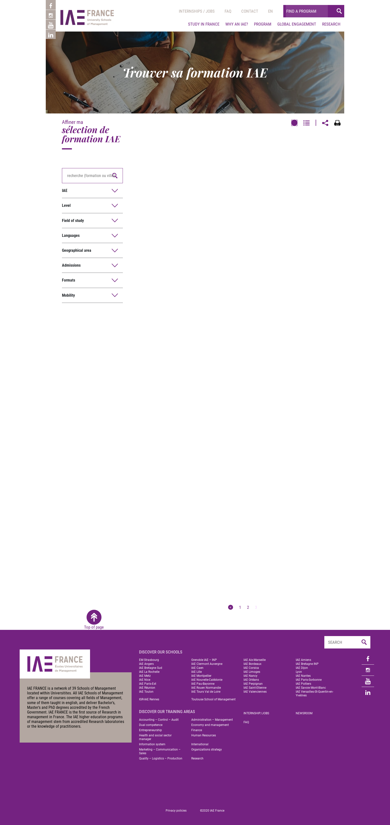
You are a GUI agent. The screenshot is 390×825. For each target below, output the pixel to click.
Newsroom (304, 713)
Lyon (299, 672)
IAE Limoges (252, 672)
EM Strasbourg (149, 660)
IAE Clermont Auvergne (206, 664)
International (199, 744)
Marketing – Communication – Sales (160, 751)
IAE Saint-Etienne (255, 687)
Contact (249, 11)
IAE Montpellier (201, 676)
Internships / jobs (197, 11)
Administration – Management (212, 719)
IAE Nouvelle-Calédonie (206, 680)
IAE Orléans (251, 680)
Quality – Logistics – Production (160, 758)
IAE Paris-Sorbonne (309, 680)
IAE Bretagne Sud (150, 668)
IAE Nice (144, 680)
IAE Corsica (251, 668)
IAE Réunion (147, 687)
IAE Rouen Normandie (206, 687)
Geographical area (76, 250)
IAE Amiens (303, 660)
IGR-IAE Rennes (149, 699)
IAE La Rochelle (149, 672)
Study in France (203, 24)
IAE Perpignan (253, 683)
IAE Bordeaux (252, 664)
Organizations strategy (206, 749)
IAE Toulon (146, 691)
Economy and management (210, 725)
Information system (152, 744)
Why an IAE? (236, 24)
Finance (196, 730)
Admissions (71, 265)
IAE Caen (197, 668)
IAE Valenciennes (255, 691)
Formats (68, 280)
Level (66, 205)
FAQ (246, 722)
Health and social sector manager (155, 737)
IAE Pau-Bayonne (202, 683)
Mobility (68, 295)
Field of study (73, 220)
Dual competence (150, 725)
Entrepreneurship (150, 730)
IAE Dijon (302, 668)
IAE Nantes (303, 676)
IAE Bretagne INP (307, 664)
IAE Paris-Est (147, 683)
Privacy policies (176, 810)
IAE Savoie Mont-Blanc (311, 687)
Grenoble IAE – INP (204, 660)
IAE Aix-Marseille (255, 660)
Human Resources (203, 735)
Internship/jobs (256, 713)
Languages (71, 235)
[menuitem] (270, 11)
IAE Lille (196, 672)
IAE (64, 190)
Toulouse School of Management (213, 699)
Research (331, 24)
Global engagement (296, 24)
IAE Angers (146, 664)
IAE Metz (145, 676)
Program (262, 24)
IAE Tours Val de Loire (205, 691)
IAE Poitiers (303, 683)
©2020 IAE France (212, 810)
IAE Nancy (250, 676)
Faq (228, 11)
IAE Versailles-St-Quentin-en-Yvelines (314, 693)
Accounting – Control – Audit (159, 719)
